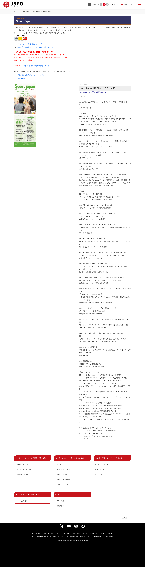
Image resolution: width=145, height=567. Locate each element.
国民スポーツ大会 (22, 464)
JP (112, 5)
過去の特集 (60, 506)
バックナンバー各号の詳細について (29, 44)
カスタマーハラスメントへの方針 (93, 533)
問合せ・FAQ (127, 4)
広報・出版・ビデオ (28, 11)
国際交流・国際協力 (23, 474)
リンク (31, 533)
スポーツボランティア (64, 484)
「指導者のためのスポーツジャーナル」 (31, 75)
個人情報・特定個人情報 (72, 533)
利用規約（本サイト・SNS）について (48, 533)
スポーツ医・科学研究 (64, 479)
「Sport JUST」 (22, 78)
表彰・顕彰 (60, 501)
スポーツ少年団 (62, 464)
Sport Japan (38, 11)
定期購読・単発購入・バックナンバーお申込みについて (36, 47)
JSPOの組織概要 (22, 501)
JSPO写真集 (100, 469)
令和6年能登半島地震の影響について (36, 66)
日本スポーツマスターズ (25, 469)
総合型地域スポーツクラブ (65, 469)
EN (117, 5)
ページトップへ (125, 518)
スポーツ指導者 (62, 474)
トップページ (18, 11)
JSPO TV (99, 474)
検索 (89, 4)
